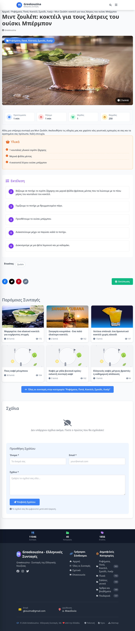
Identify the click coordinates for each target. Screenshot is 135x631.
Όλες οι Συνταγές (80, 565)
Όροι (101, 623)
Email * (73, 455)
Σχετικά (75, 570)
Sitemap (113, 623)
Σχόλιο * (14, 472)
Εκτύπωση (122, 281)
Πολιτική (89, 623)
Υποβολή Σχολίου (24, 502)
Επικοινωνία (77, 574)
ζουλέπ (20, 264)
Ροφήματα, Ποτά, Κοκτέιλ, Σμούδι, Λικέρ (32, 11)
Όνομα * (14, 455)
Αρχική (5, 11)
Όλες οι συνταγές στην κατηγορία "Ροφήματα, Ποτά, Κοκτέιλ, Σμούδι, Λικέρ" (67, 389)
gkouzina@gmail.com (34, 610)
